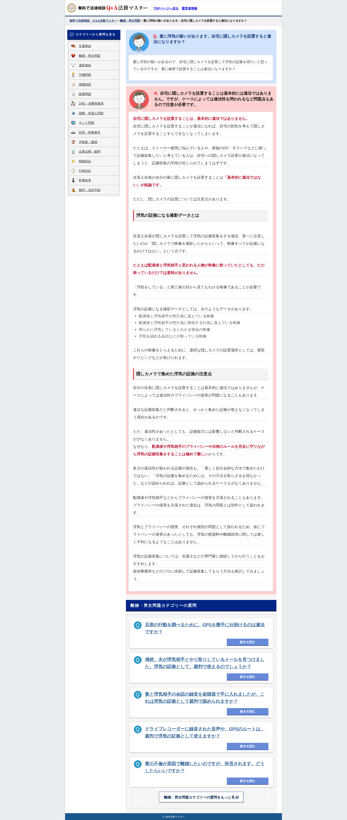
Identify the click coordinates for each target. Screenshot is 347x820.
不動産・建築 (88, 142)
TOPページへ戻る (166, 8)
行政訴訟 (85, 170)
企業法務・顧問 (89, 151)
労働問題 (85, 75)
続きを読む (247, 642)
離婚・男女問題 (89, 55)
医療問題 (85, 94)
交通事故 (85, 46)
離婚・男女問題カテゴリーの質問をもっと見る (201, 797)
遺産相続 (85, 65)
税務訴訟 (85, 161)
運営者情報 (189, 8)
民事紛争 (85, 180)
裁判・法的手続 (89, 190)
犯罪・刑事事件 (89, 132)
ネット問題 (86, 123)
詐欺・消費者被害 (91, 103)
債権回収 (85, 84)
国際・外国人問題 (91, 113)
